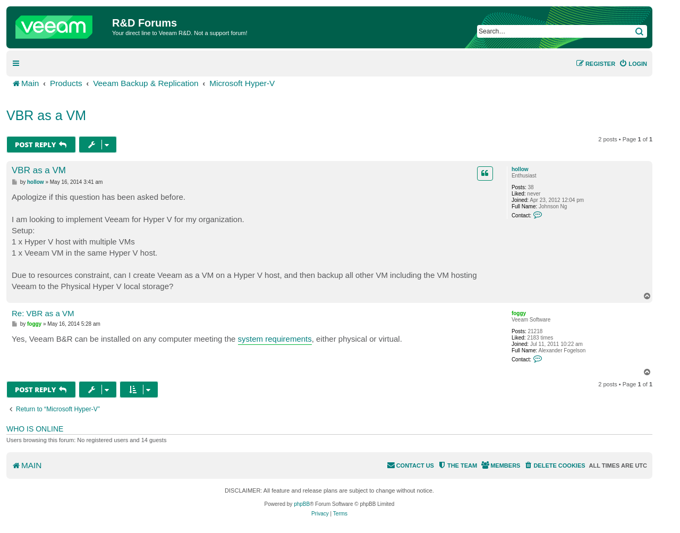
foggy (519, 313)
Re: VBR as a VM (43, 313)
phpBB (302, 504)
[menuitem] (633, 63)
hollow (520, 169)
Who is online (34, 429)
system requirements (275, 338)
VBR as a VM (46, 115)
